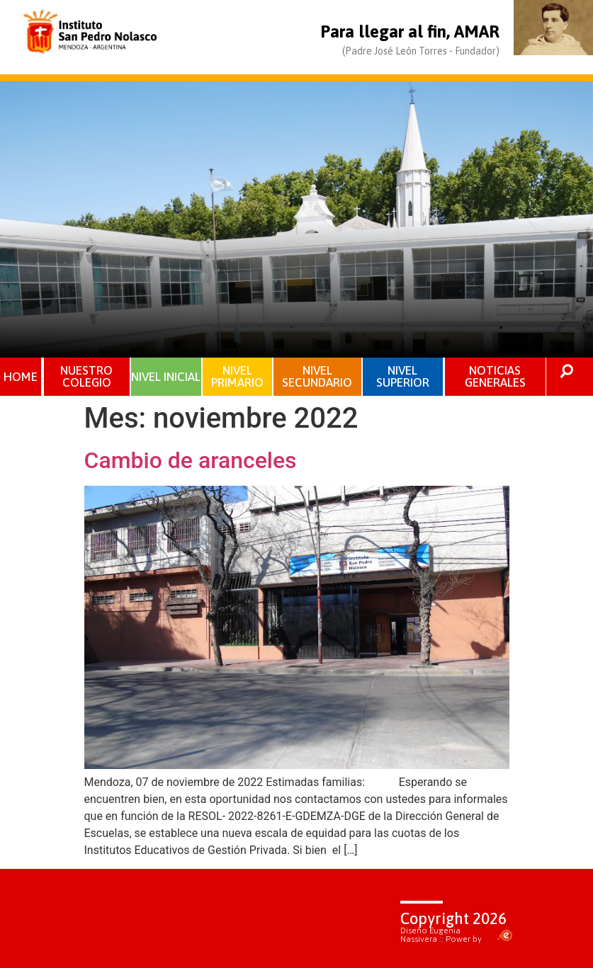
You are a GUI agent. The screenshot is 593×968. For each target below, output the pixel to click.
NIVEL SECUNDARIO (317, 376)
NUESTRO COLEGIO (86, 376)
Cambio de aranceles (190, 460)
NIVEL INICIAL (165, 376)
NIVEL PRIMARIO (237, 376)
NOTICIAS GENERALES (495, 376)
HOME (21, 377)
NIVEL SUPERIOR (402, 376)
